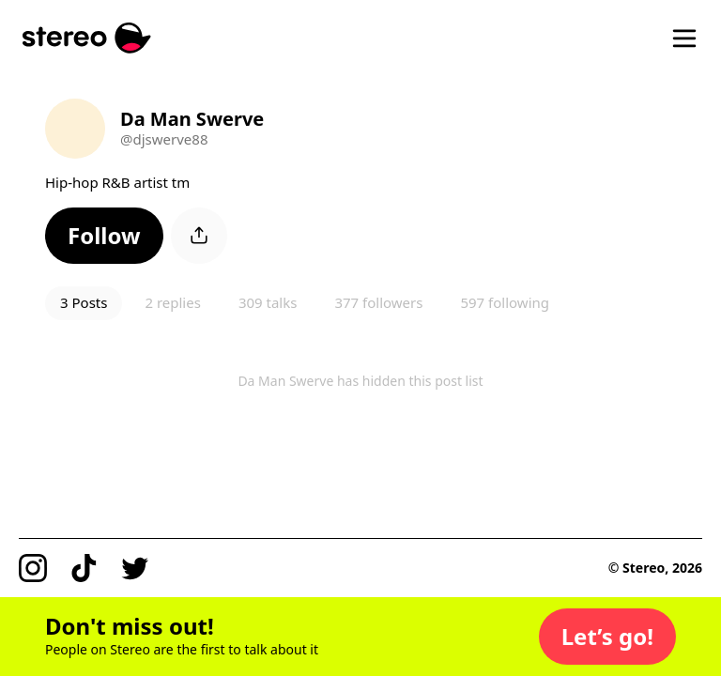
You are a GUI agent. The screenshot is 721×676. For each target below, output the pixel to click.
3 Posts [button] (83, 302)
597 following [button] (504, 302)
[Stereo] (87, 38)
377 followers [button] (378, 302)
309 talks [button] (268, 302)
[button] (104, 235)
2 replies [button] (172, 302)
